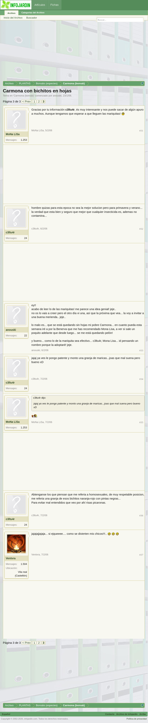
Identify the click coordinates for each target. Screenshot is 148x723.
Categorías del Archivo (32, 12)
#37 (141, 554)
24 (25, 238)
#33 (141, 350)
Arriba (143, 714)
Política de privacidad (136, 719)
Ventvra (11, 558)
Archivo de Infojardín (127, 714)
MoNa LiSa (13, 134)
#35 (141, 422)
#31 (141, 130)
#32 (141, 228)
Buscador (31, 17)
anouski (57, 95)
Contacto (109, 714)
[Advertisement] (74, 52)
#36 (141, 515)
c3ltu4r (10, 232)
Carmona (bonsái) (24, 95)
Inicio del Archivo (13, 17)
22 (25, 335)
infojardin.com (30, 719)
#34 (141, 379)
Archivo (11, 13)
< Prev (26, 101)
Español (6, 714)
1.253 (24, 139)
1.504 (24, 564)
